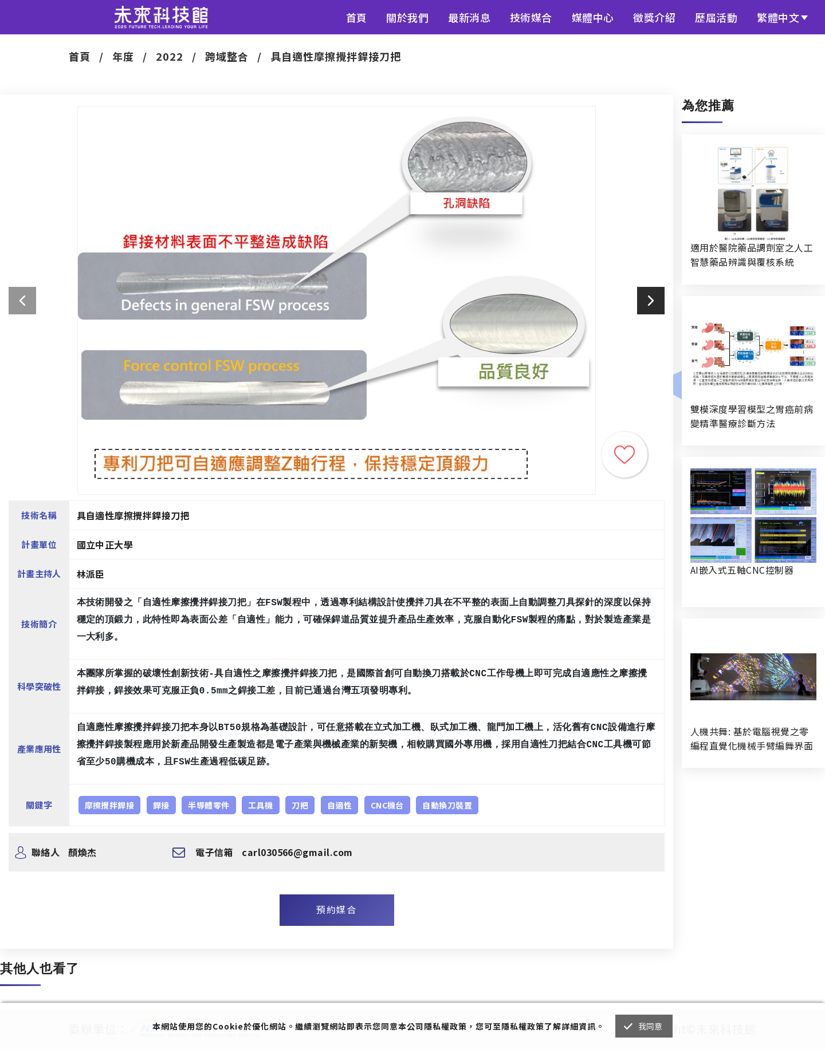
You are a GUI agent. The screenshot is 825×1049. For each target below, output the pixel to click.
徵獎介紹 (654, 17)
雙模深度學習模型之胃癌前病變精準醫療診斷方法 (751, 416)
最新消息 (469, 17)
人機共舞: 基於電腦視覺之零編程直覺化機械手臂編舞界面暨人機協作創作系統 (751, 738)
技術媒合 (531, 17)
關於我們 (407, 17)
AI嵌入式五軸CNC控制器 (741, 570)
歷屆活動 (716, 17)
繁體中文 (778, 17)
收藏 (624, 454)
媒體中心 (593, 17)
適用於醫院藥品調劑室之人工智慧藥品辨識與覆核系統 (751, 254)
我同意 (650, 1026)
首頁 (356, 17)
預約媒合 (336, 909)
